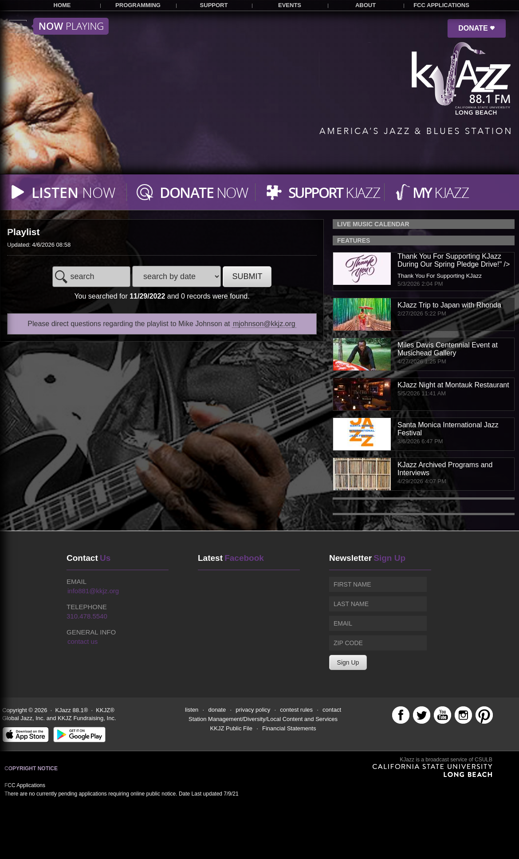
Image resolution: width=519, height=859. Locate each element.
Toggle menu (59, 26)
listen (191, 709)
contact (331, 709)
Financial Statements (289, 728)
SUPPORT (214, 5)
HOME (62, 5)
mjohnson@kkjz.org (264, 323)
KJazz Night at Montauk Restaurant (453, 385)
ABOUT (365, 5)
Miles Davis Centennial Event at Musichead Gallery (447, 349)
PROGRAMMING (138, 5)
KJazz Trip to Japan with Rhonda (449, 305)
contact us (82, 641)
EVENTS (289, 5)
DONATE (476, 28)
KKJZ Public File (231, 728)
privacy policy (253, 709)
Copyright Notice (31, 768)
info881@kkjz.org (93, 591)
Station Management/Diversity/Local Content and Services (263, 719)
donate (217, 709)
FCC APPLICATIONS (441, 5)
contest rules (296, 709)
